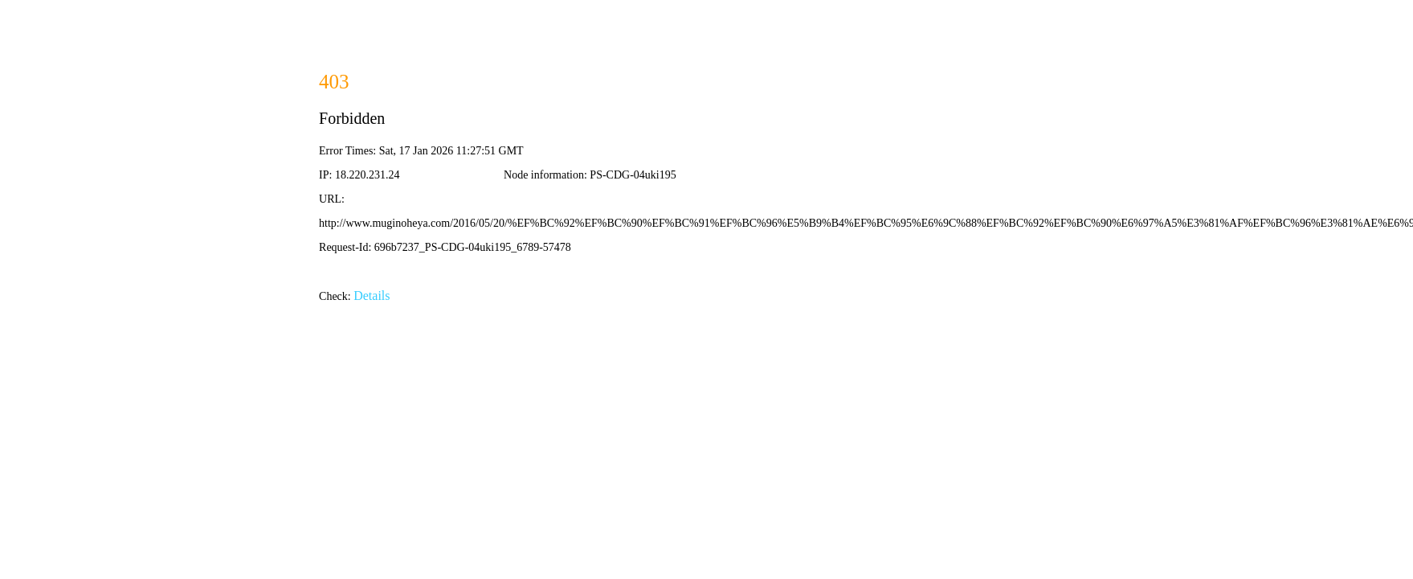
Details (371, 295)
